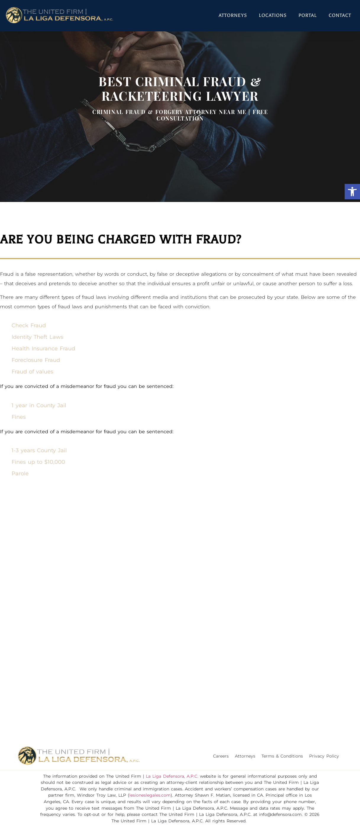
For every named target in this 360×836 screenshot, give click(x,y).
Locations (273, 15)
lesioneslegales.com (150, 795)
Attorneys (233, 15)
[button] (352, 191)
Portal (307, 15)
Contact (340, 15)
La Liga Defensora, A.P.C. (172, 776)
